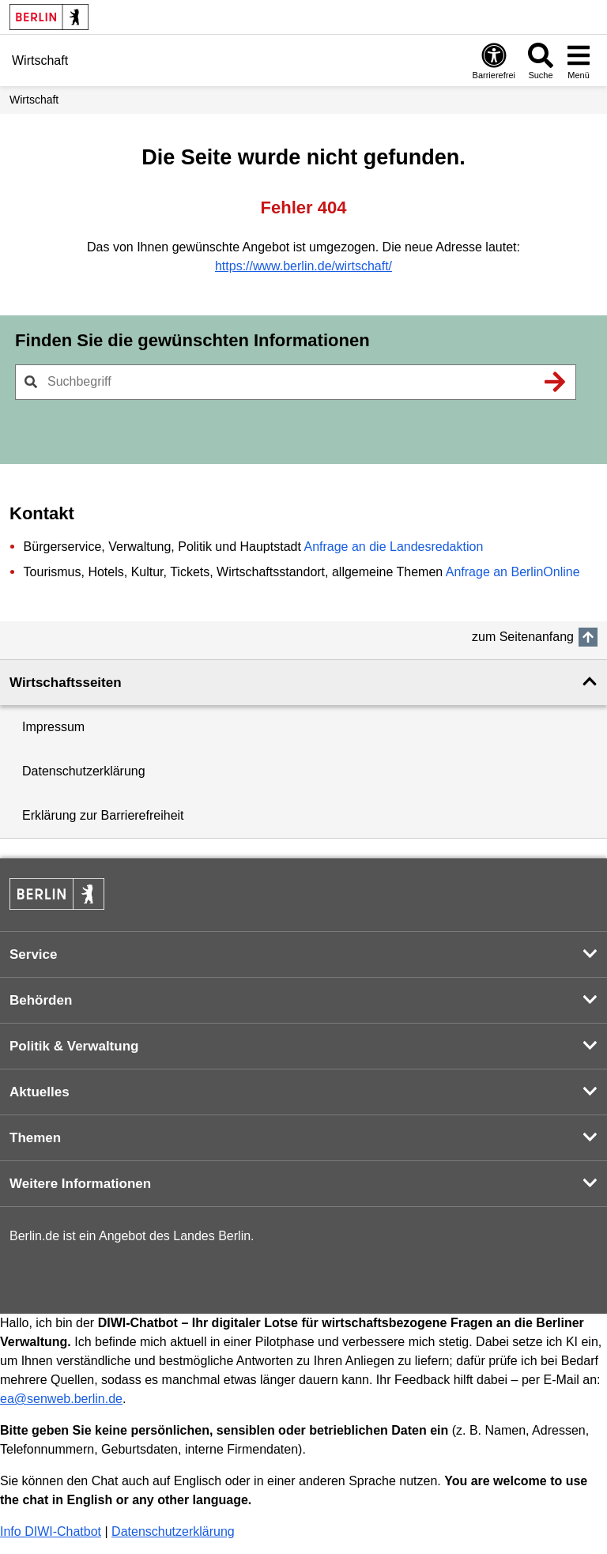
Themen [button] (35, 1137)
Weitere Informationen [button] (80, 1183)
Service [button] (33, 954)
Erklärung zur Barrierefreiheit (103, 815)
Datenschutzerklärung (83, 771)
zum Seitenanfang (523, 636)
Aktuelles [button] (39, 1091)
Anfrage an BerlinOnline (513, 572)
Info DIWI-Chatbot (50, 1531)
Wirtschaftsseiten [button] (65, 682)
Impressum (53, 727)
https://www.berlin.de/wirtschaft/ (303, 266)
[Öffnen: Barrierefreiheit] (494, 60)
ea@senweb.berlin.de (61, 1398)
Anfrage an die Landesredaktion (393, 546)
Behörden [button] (40, 1000)
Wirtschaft (33, 99)
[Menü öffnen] (579, 60)
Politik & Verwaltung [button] (73, 1046)
